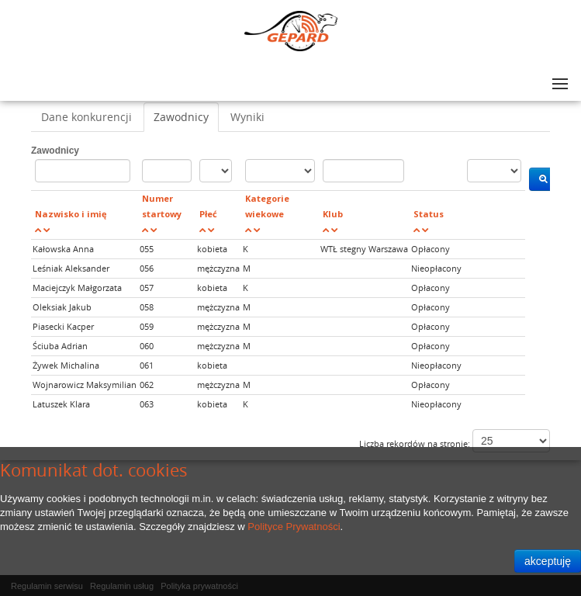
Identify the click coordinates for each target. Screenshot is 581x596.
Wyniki (247, 116)
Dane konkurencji (86, 116)
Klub (333, 214)
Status (428, 214)
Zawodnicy (181, 116)
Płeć (208, 214)
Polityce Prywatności (293, 526)
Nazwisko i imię (71, 214)
